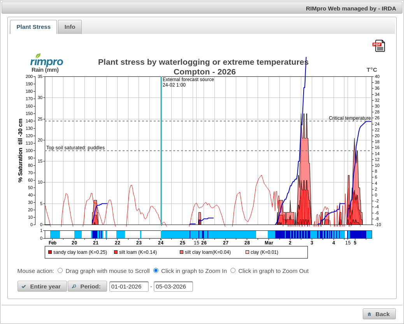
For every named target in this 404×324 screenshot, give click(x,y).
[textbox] (129, 286)
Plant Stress (33, 26)
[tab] (33, 27)
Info (70, 26)
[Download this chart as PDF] (379, 46)
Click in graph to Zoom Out (273, 270)
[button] (42, 286)
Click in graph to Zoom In (194, 270)
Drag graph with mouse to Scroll (108, 270)
